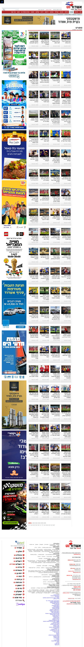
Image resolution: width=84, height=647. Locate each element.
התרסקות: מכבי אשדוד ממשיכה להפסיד (34, 257)
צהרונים (57, 642)
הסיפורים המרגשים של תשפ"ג (43, 560)
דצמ (54, 525)
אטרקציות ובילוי (51, 581)
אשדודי (57, 639)
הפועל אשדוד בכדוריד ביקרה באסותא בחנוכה (67, 493)
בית (80, 12)
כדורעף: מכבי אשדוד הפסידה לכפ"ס (56, 218)
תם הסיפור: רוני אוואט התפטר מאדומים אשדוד (45, 375)
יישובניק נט (56, 604)
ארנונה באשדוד (56, 618)
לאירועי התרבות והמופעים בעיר (52, 554)
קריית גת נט (56, 632)
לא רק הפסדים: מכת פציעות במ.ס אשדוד (66, 179)
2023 (36, 523)
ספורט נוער (60, 14)
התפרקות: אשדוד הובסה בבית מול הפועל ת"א (44, 179)
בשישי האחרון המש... (66, 337)
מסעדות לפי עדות (46, 551)
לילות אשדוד (51, 565)
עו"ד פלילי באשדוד (55, 629)
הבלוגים (57, 573)
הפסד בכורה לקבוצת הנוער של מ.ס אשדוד (55, 61)
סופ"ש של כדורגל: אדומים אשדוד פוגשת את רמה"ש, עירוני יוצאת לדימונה (33, 141)
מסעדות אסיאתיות (48, 550)
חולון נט (57, 633)
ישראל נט (57, 596)
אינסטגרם (39, 565)
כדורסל (74, 14)
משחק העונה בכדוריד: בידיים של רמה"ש (65, 277)
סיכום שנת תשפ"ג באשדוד (53, 559)
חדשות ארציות (56, 547)
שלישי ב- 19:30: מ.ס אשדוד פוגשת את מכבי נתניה (55, 493)
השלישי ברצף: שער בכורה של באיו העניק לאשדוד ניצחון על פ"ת (44, 415)
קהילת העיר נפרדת (51, 568)
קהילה (56, 12)
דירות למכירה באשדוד (54, 609)
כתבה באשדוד (56, 626)
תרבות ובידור (56, 553)
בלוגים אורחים (45, 574)
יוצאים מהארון (53, 545)
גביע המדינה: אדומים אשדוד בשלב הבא (45, 237)
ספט (47, 525)
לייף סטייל (57, 580)
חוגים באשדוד (41, 554)
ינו (29, 525)
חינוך (18, 12)
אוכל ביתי (56, 550)
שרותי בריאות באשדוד (54, 614)
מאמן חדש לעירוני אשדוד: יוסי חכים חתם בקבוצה (33, 277)
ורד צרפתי (57, 644)
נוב (51, 525)
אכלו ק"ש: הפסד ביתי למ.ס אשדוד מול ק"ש (45, 316)
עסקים (51, 12)
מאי (38, 525)
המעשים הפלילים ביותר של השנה (44, 591)
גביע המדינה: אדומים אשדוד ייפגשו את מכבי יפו (44, 198)
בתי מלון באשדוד (55, 603)
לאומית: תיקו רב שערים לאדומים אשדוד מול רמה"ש (65, 139)
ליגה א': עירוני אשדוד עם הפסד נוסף (66, 355)
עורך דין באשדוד (55, 631)
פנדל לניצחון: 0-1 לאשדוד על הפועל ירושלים (33, 512)
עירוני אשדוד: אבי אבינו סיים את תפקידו (34, 296)
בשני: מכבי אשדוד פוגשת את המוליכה (66, 296)
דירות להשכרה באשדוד (54, 610)
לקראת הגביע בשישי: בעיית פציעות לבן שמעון (55, 257)
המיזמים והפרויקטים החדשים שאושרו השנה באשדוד (48, 588)
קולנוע (37, 12)
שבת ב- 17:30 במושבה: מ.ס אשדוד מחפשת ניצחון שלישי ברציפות (67, 435)
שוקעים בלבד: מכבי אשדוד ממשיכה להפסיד (56, 296)
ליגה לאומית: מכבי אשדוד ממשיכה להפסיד (44, 336)
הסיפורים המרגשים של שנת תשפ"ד (50, 571)
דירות (42, 12)
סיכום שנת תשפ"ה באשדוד (53, 587)
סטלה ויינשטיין (56, 636)
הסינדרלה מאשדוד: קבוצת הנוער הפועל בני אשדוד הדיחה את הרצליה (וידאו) (66, 101)
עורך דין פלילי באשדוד (54, 630)
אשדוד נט (79, 29)
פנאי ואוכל (42, 590)
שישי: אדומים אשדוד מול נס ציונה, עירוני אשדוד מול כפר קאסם (67, 455)
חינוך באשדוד (47, 592)
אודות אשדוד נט (25, 12)
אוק (49, 525)
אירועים (57, 565)
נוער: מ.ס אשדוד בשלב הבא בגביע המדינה (34, 100)
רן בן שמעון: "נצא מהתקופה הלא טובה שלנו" (44, 100)
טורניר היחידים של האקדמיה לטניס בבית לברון (55, 414)
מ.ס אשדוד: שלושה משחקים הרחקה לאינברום (34, 41)
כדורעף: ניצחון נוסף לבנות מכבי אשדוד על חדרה (56, 277)
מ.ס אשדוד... (35, 396)
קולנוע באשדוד (33, 554)
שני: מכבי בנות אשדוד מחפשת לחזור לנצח (45, 512)
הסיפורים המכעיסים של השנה (49, 562)
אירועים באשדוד (55, 615)
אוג (44, 525)
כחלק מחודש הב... (34, 180)
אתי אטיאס (57, 643)
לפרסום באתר (41, 9)
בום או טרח (52, 544)
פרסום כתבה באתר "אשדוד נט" (52, 600)
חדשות (76, 12)
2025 (42, 523)
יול (42, 525)
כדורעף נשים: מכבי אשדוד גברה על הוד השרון (34, 316)
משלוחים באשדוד (55, 607)
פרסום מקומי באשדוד (54, 601)
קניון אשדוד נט (39, 592)
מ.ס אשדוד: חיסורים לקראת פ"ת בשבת (45, 453)
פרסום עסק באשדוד (54, 595)
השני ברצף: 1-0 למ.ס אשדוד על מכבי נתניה (45, 473)
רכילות (66, 12)
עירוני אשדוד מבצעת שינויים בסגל (56, 139)
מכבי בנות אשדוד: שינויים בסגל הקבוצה (44, 159)
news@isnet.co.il (76, 579)
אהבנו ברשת (53, 590)
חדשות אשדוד (56, 546)
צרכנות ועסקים (55, 578)
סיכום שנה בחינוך (51, 561)
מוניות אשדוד (56, 640)
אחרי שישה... (67, 317)
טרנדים (44, 581)
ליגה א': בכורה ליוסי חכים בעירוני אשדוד (55, 237)
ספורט (71, 12)
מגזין (58, 557)
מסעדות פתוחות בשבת (38, 550)
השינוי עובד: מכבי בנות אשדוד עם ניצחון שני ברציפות (44, 80)
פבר (31, 525)
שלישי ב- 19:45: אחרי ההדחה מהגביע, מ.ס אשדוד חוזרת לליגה (56, 199)
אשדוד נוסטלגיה (55, 575)
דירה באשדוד (56, 628)
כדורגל (79, 14)
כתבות (58, 558)
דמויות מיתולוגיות (46, 576)
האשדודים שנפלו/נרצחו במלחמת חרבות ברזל (48, 572)
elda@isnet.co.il (76, 572)
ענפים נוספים (68, 14)
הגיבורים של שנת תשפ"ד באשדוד (52, 570)
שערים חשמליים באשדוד (54, 620)
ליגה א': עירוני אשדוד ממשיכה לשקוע (34, 120)
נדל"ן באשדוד (56, 594)
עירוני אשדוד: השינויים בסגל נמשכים (67, 80)
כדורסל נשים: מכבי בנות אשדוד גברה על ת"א (33, 493)
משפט (32, 12)
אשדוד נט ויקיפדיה (55, 623)
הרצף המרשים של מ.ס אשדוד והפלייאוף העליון (66, 414)
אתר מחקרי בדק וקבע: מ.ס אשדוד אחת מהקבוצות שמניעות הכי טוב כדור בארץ (66, 474)
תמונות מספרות (47, 558)
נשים (58, 590)
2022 (33, 523)
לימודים (51, 579)
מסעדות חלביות (47, 549)
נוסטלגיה (40, 558)
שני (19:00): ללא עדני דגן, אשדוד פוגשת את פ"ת (66, 218)
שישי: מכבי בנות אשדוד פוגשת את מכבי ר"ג (55, 453)
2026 (45, 523)
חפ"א (58, 642)
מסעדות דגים (39, 549)
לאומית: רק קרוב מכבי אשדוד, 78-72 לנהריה (66, 61)
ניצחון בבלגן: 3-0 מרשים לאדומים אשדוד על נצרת (34, 336)
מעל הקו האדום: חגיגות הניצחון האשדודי (55, 512)
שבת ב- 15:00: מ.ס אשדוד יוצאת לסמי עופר (45, 139)
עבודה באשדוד (56, 625)
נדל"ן (36, 547)
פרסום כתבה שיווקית (54, 624)
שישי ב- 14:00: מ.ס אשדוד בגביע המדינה (66, 257)
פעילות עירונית (49, 567)
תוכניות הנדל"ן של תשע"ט (38, 590)
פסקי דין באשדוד (55, 583)
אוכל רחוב (51, 552)
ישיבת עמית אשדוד (55, 641)
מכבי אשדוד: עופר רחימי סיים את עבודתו (66, 159)
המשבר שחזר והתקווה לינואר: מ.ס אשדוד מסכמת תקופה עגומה (56, 101)
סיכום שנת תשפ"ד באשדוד (53, 569)
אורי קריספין (69, 575)
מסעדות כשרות (37, 551)
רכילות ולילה (56, 543)
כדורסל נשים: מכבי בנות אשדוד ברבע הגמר (44, 355)
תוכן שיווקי (57, 579)
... (70, 44)
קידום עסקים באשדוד (54, 602)
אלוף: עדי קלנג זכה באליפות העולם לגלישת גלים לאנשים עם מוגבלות (56, 317)
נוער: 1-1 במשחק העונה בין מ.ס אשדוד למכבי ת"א (33, 375)
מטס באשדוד (56, 637)
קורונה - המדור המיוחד (54, 585)
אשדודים (46, 544)
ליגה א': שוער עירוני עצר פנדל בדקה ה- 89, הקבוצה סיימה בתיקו (45, 494)
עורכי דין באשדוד (46, 583)
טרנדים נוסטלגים (37, 576)
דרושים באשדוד (56, 616)
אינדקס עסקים (35, 590)
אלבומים (57, 564)
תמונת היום (45, 565)
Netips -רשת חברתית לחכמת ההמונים (51, 621)
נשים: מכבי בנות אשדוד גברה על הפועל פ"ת (66, 198)
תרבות (61, 12)
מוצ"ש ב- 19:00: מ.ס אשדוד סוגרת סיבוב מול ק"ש (55, 355)
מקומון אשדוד (56, 606)
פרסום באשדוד (55, 622)
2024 (39, 523)
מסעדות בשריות (55, 549)
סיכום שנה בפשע (42, 561)
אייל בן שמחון (56, 598)
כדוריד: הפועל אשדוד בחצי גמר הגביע (34, 159)
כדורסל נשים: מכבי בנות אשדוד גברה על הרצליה (65, 41)
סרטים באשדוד (54, 592)
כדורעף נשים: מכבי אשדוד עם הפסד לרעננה (45, 218)
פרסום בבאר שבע (55, 612)
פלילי (39, 547)
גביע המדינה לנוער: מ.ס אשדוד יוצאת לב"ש (44, 120)
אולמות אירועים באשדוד (54, 627)
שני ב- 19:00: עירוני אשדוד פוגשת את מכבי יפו (66, 512)
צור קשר (13, 12)
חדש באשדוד (45, 579)
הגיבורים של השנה (55, 560)
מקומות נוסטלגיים (55, 576)
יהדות (47, 590)
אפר (36, 525)
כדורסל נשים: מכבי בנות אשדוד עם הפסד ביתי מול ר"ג (55, 434)
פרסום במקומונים (55, 605)
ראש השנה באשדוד (50, 590)
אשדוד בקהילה (55, 566)
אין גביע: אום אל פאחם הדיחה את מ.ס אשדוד (66, 237)
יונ (40, 525)
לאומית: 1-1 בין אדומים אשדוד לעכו (56, 80)
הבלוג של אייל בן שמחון (54, 574)
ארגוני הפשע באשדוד (47, 547)
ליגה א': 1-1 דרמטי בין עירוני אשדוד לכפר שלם (55, 41)
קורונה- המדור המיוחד (54, 585)
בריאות (42, 567)
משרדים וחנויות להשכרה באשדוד (52, 613)
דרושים (46, 12)
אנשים (37, 544)
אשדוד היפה (56, 567)
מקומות (41, 544)
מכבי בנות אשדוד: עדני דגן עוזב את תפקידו (44, 257)
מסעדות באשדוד (55, 608)
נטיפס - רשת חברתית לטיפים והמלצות (51, 597)
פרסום (57, 634)
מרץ (34, 525)
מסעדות (57, 548)
